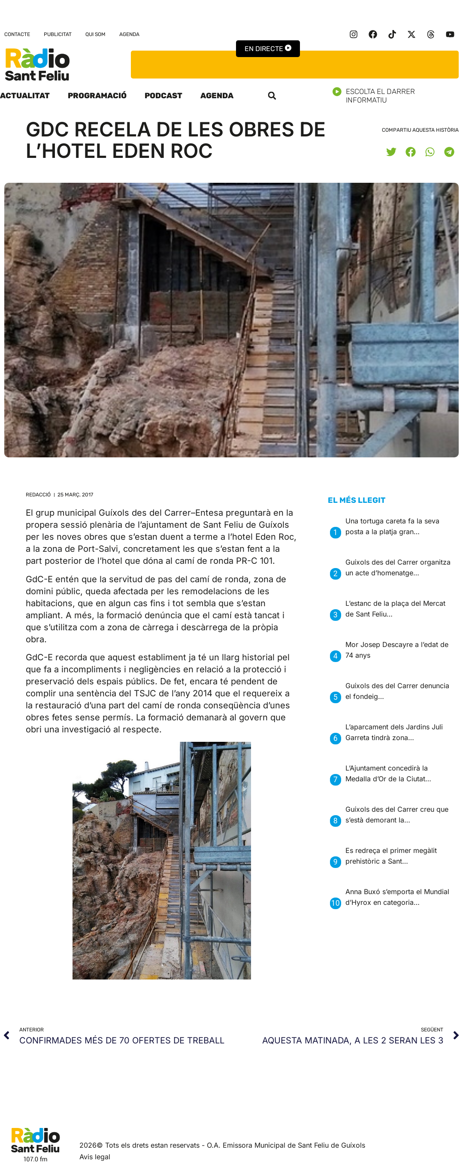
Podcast (163, 95)
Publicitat (58, 34)
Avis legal (94, 1156)
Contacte (17, 34)
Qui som (95, 34)
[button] (272, 95)
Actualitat (25, 95)
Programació (97, 95)
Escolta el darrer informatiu (398, 95)
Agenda (129, 34)
